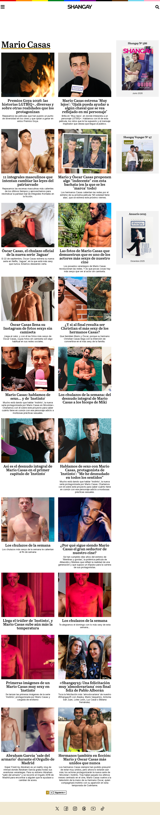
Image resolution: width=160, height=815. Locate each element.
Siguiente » (60, 792)
